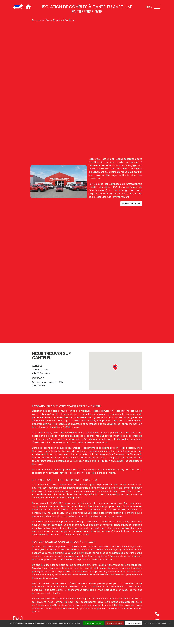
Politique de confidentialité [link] (155, 623)
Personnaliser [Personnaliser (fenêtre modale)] (133, 623)
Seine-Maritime (54, 20)
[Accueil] (18, 6)
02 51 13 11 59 (38, 385)
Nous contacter (131, 203)
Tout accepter (93, 623)
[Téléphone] (157, 613)
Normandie (38, 20)
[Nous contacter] (17, 619)
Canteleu (69, 20)
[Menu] (157, 7)
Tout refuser (114, 623)
